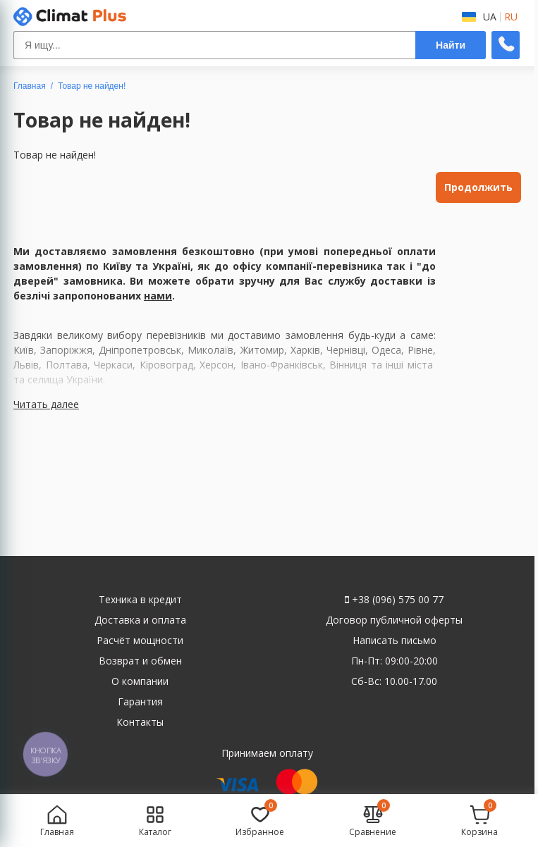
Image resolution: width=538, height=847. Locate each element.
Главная (29, 86)
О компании (140, 681)
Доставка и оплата (140, 619)
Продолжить (478, 187)
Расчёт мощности (140, 640)
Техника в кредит (140, 599)
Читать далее (46, 404)
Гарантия (140, 701)
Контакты (140, 722)
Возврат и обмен (140, 660)
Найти (450, 45)
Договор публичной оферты (394, 619)
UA (489, 17)
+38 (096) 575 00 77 (394, 599)
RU (511, 17)
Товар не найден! (92, 86)
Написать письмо (394, 640)
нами (158, 295)
